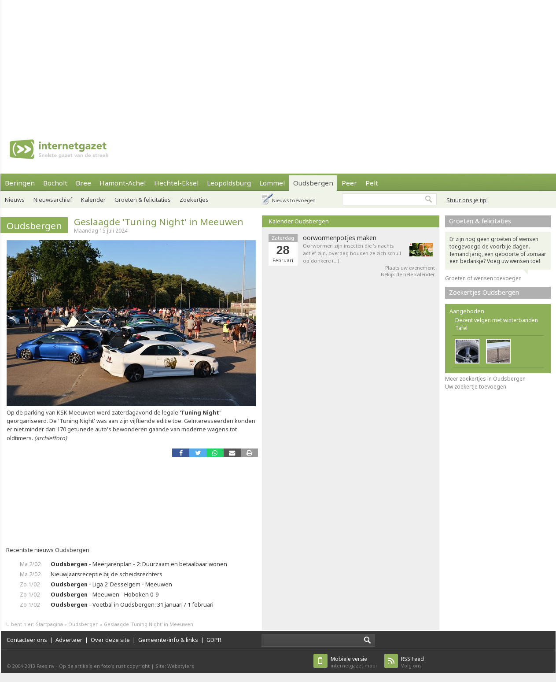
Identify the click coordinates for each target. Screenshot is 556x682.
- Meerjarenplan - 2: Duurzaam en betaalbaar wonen (139, 564)
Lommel (272, 182)
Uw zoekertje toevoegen (475, 386)
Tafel (461, 328)
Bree (83, 182)
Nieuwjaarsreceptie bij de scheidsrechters (106, 574)
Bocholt (55, 182)
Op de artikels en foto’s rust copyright (104, 666)
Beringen (20, 182)
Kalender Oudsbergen (299, 221)
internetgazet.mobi (354, 662)
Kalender (93, 200)
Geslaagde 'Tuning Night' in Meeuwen (158, 221)
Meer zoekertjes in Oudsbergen (485, 378)
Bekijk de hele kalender (408, 274)
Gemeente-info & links (168, 640)
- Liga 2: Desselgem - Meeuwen (111, 584)
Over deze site (110, 640)
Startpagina (49, 624)
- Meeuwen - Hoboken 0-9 (104, 594)
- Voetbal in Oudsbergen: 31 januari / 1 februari (132, 604)
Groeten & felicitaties (142, 200)
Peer (349, 182)
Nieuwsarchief (52, 200)
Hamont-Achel (122, 182)
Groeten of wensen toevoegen (483, 278)
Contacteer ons (27, 640)
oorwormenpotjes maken (339, 238)
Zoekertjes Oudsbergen (484, 292)
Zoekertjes (194, 200)
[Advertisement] (198, 61)
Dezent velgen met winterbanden (496, 320)
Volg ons (412, 662)
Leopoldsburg (229, 182)
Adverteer (68, 640)
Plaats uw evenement (410, 267)
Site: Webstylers (174, 666)
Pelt (371, 182)
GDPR (213, 640)
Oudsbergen (313, 182)
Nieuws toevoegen (294, 200)
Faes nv (46, 666)
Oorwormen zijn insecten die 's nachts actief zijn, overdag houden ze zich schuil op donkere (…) (352, 253)
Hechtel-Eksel (176, 182)
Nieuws (15, 200)
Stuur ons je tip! (467, 200)
